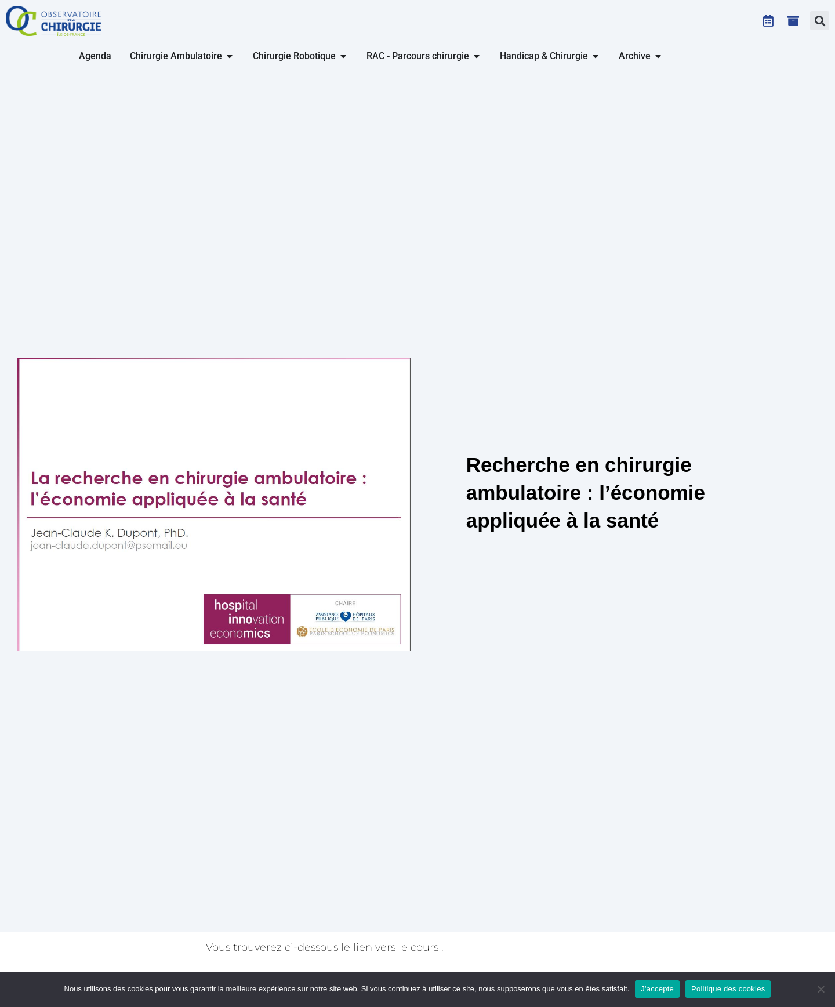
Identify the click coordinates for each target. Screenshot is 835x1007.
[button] (819, 20)
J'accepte (657, 988)
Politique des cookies (728, 988)
